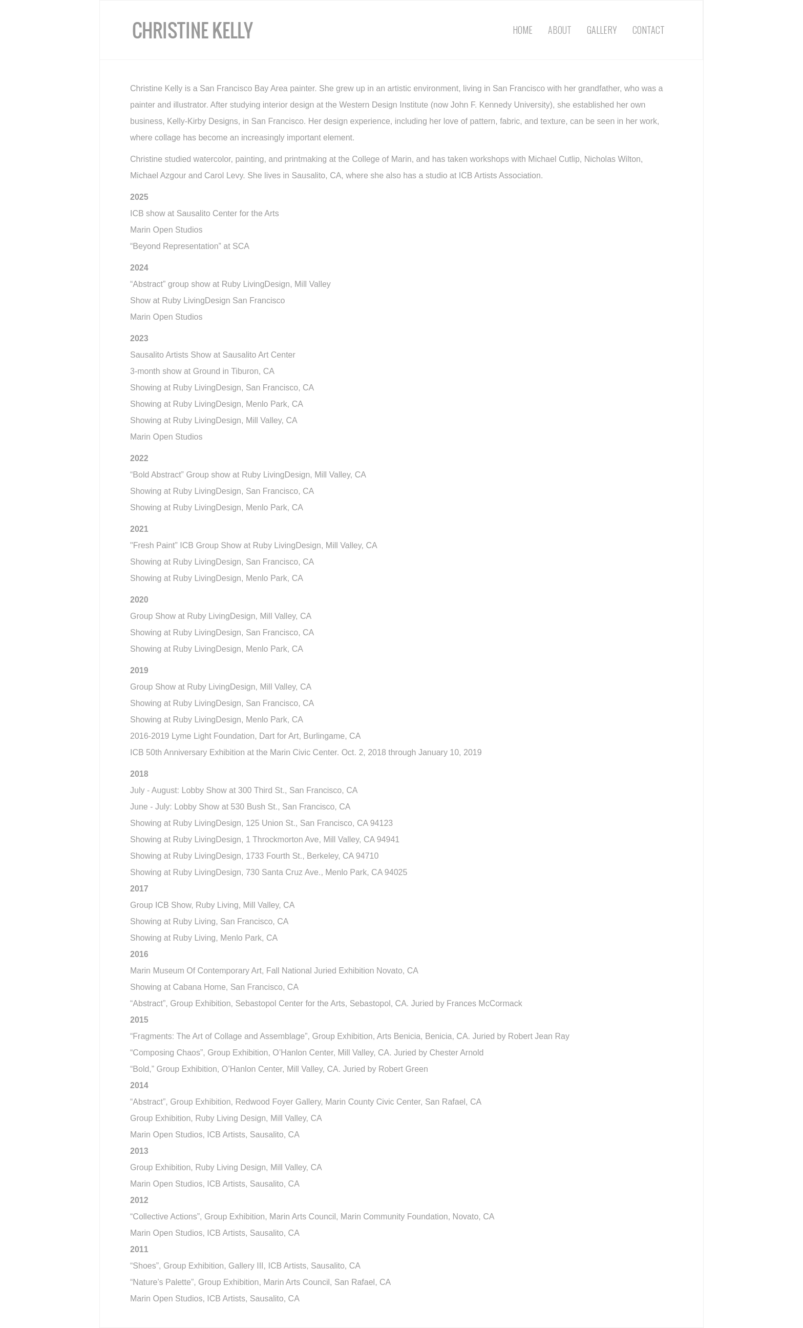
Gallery (602, 29)
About (560, 29)
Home (523, 29)
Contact (648, 29)
